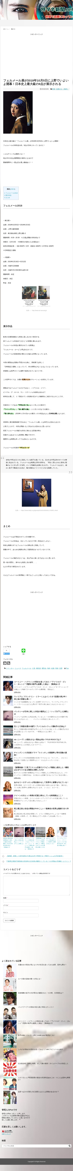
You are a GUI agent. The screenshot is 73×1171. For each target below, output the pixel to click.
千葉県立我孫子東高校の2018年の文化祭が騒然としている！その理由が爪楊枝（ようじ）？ (36, 861)
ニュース (18, 668)
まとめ (7, 197)
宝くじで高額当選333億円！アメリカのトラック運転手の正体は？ (40, 726)
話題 (60, 668)
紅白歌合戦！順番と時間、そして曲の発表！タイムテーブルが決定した (43, 1063)
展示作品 (7, 195)
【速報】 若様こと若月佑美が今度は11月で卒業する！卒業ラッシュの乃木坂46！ (33, 856)
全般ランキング (6, 1134)
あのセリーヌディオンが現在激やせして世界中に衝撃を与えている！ (41, 782)
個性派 (38, 668)
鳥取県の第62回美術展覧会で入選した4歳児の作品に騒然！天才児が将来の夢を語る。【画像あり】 (8, 843)
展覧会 (44, 668)
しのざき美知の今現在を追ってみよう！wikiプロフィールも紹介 (40, 1049)
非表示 (13, 189)
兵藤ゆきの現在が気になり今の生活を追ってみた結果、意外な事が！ (42, 965)
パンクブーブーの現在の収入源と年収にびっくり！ (36, 1007)
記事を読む (17, 692)
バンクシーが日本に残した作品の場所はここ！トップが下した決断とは (18, 841)
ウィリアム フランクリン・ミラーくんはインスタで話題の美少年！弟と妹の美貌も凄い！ (62, 842)
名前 (5, 898)
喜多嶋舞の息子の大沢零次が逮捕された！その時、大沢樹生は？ (41, 993)
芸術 (53, 89)
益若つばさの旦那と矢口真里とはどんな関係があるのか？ (38, 1092)
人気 (33, 668)
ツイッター (10, 668)
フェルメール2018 (11, 193)
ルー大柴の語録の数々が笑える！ (30, 979)
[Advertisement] (19, 55)
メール (6, 905)
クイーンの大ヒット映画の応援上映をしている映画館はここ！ (38, 795)
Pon (67, 668)
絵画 (52, 668)
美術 (56, 668)
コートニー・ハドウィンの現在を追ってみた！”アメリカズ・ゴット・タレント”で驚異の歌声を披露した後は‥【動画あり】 (30, 844)
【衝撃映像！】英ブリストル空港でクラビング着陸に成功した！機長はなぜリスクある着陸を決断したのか (40, 843)
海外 (48, 668)
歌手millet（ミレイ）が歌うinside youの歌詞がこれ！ (36, 1035)
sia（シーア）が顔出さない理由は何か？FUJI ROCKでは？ (37, 740)
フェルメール (26, 668)
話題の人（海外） (62, 89)
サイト (5, 912)
